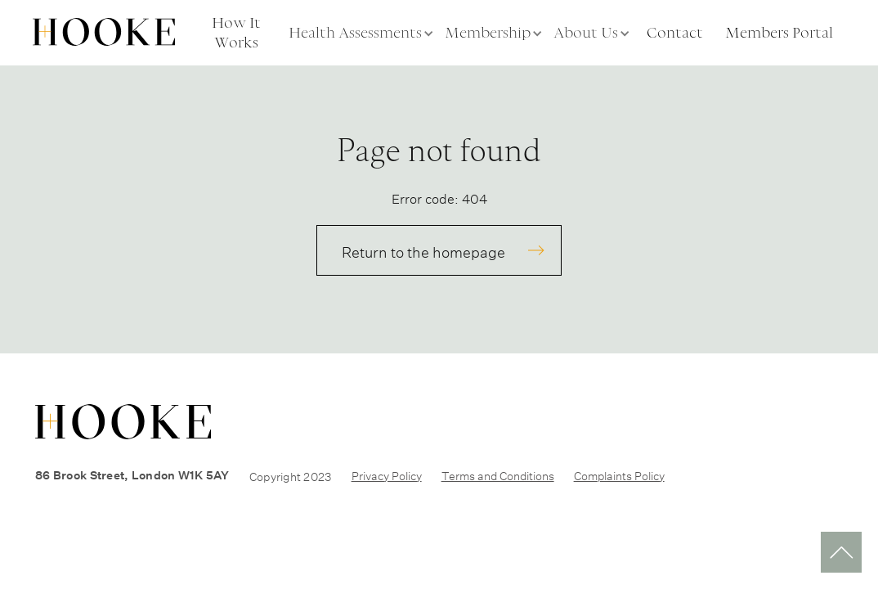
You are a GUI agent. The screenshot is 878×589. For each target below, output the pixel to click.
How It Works (236, 32)
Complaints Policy (619, 474)
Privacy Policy (387, 474)
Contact (675, 32)
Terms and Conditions (497, 474)
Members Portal (779, 32)
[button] (363, 33)
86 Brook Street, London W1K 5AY (132, 475)
